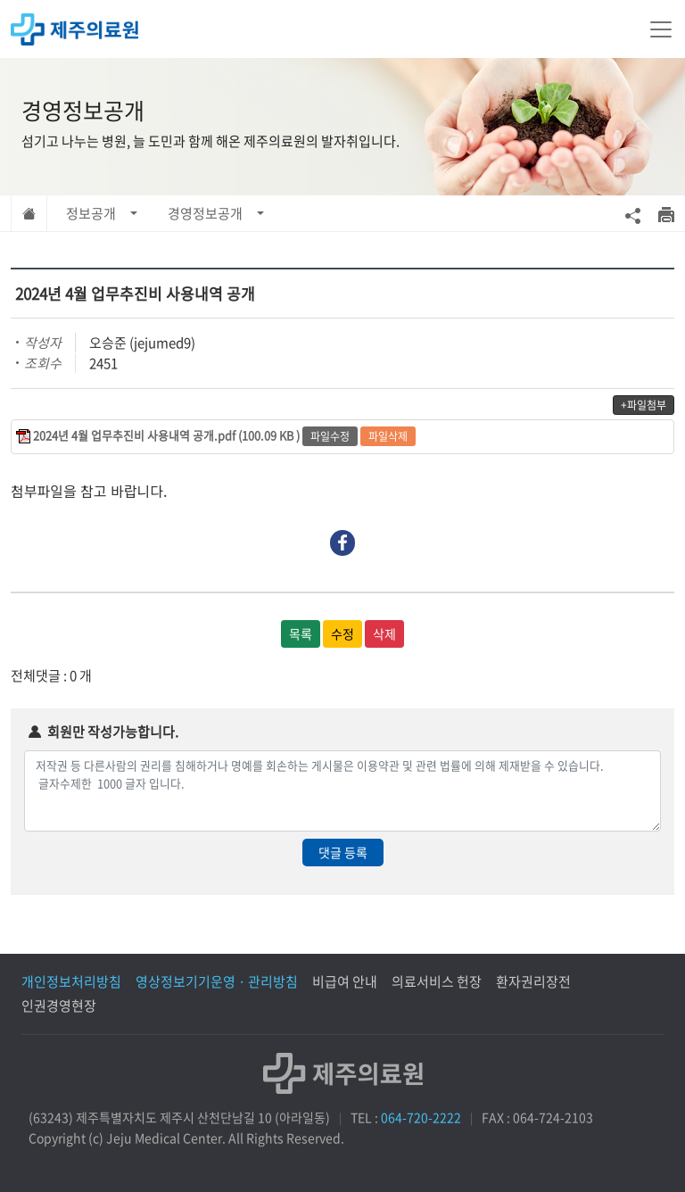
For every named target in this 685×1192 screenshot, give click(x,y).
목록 (300, 633)
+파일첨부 (643, 405)
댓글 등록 (342, 852)
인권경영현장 (58, 1005)
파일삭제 (388, 436)
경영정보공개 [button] (205, 213)
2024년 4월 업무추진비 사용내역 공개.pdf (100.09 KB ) (166, 434)
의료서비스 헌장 (437, 981)
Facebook (343, 543)
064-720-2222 (421, 1117)
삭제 (384, 633)
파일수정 (330, 436)
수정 (342, 633)
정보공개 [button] (91, 213)
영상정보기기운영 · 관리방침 (217, 981)
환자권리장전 (533, 981)
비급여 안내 (344, 981)
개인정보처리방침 (71, 981)
